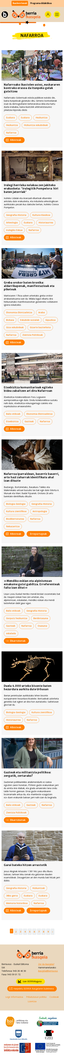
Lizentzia (32, 1001)
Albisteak (13, 140)
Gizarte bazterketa (40, 327)
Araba (41, 312)
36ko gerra (12, 895)
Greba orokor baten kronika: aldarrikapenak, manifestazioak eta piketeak (29, 286)
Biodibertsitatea (15, 518)
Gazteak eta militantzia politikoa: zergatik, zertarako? (27, 774)
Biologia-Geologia (15, 503)
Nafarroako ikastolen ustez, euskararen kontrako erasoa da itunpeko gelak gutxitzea (32, 88)
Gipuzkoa (50, 319)
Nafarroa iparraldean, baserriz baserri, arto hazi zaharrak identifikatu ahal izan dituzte (31, 477)
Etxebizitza (12, 421)
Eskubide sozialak (29, 319)
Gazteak (29, 421)
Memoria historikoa (17, 903)
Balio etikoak (13, 413)
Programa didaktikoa (41, 3)
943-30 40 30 (19, 970)
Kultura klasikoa (41, 214)
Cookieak (54, 996)
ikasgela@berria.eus (48, 970)
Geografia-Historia (16, 214)
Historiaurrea (46, 222)
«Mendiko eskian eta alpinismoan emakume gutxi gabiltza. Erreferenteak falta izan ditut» (32, 584)
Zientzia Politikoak (32, 334)
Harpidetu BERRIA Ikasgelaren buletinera (31, 988)
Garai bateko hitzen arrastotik (25, 865)
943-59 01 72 (13, 974)
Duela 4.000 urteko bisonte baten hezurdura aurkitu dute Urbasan (28, 687)
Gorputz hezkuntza (16, 618)
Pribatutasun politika (36, 996)
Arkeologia (12, 222)
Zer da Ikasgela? (46, 964)
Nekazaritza (13, 526)
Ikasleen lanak (20, 3)
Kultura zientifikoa (16, 511)
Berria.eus (7, 964)
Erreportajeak (38, 534)
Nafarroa (11, 132)
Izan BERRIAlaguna (30, 981)
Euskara (10, 117)
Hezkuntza (41, 117)
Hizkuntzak (38, 888)
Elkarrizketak (16, 640)
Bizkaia (10, 319)
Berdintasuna (40, 618)
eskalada (11, 633)
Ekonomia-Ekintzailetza (19, 312)
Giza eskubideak (15, 327)
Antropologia (40, 511)
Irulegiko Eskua (14, 230)
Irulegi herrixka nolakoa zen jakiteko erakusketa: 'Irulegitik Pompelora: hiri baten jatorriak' (31, 188)
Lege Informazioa (14, 996)
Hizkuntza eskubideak (36, 125)
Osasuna (42, 625)
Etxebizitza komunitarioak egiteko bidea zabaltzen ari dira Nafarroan (28, 389)
